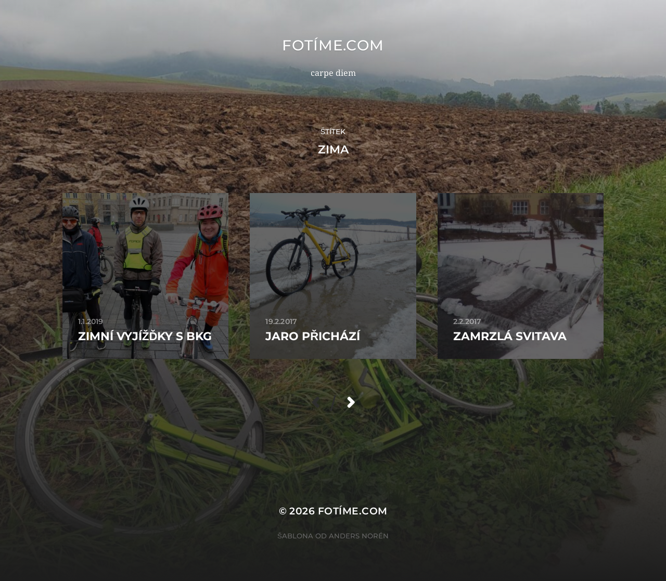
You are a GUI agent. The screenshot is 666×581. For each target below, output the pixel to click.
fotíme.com (333, 45)
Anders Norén (359, 536)
